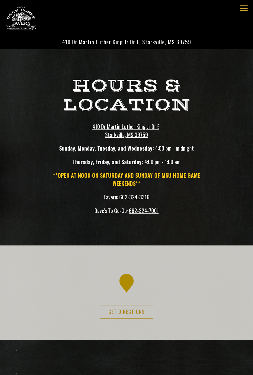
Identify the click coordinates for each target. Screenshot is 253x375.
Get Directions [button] (126, 313)
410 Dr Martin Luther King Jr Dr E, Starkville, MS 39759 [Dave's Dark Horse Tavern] (126, 131)
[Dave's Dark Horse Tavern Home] (26, 17)
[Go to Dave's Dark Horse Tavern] (126, 42)
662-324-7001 (144, 210)
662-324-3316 (134, 197)
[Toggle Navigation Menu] (244, 8)
